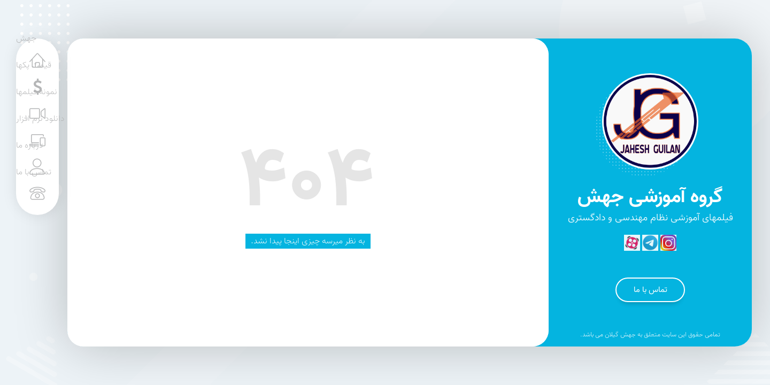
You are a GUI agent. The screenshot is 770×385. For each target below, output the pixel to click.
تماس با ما (650, 289)
